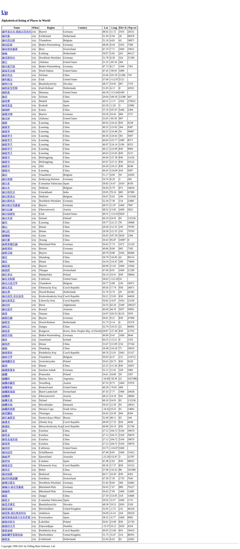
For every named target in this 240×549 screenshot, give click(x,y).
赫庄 (4, 257)
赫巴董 (6, 240)
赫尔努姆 (7, 179)
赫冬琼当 (7, 75)
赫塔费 (6, 101)
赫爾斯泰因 (8, 391)
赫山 (4, 227)
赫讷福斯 (7, 474)
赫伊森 (6, 36)
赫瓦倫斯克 (8, 417)
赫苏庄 (6, 469)
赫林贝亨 (7, 357)
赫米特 (6, 448)
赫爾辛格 (7, 404)
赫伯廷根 (7, 44)
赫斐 (4, 313)
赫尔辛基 (7, 218)
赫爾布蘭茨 (8, 383)
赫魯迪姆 (7, 530)
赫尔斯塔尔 (8, 196)
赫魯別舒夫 (8, 521)
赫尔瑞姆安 (8, 214)
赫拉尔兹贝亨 (10, 283)
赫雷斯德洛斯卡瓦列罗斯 (16, 517)
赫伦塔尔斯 (8, 40)
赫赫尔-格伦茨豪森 (13, 487)
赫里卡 (6, 500)
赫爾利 (6, 378)
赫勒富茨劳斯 (10, 88)
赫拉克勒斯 (8, 279)
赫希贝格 (7, 253)
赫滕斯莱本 (8, 370)
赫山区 (6, 231)
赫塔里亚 (7, 105)
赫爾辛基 (7, 400)
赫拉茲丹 (7, 309)
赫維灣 (6, 456)
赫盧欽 (6, 426)
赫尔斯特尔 (8, 200)
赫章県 (6, 443)
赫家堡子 (7, 135)
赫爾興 (6, 396)
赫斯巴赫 (7, 318)
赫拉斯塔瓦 (8, 300)
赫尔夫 (6, 187)
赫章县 (6, 435)
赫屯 (4, 222)
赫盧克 (6, 422)
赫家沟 (6, 170)
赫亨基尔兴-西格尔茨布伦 (16, 31)
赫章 (4, 430)
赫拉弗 (6, 292)
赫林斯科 (7, 352)
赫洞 (4, 365)
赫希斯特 (7, 248)
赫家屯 (6, 157)
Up (4, 12)
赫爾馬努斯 (8, 409)
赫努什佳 (7, 83)
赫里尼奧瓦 (8, 504)
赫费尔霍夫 (8, 482)
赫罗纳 (6, 461)
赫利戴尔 (7, 79)
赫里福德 (7, 508)
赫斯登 (6, 322)
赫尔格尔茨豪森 (11, 205)
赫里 (4, 495)
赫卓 (4, 96)
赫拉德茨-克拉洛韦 (13, 296)
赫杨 (4, 348)
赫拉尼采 (7, 287)
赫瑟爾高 (7, 413)
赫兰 (4, 62)
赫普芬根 (7, 335)
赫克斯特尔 (8, 57)
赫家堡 (6, 127)
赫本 (4, 339)
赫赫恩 (6, 491)
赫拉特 (6, 305)
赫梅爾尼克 (8, 361)
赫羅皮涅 (7, 465)
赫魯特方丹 (8, 526)
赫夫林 (6, 118)
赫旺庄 (6, 326)
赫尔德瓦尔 (8, 192)
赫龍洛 (6, 539)
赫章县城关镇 (10, 439)
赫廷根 (6, 266)
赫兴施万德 (8, 66)
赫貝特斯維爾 (10, 478)
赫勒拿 (6, 92)
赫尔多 (6, 183)
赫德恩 (6, 270)
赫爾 (4, 374)
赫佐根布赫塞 (10, 49)
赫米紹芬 (7, 452)
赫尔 (4, 174)
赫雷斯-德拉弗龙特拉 (14, 513)
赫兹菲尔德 (8, 70)
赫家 (4, 122)
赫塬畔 (6, 109)
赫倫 (4, 53)
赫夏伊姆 (7, 114)
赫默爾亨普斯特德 (12, 534)
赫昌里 (6, 331)
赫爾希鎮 (7, 387)
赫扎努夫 (7, 274)
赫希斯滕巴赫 (10, 244)
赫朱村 (6, 344)
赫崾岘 (6, 235)
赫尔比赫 (7, 209)
